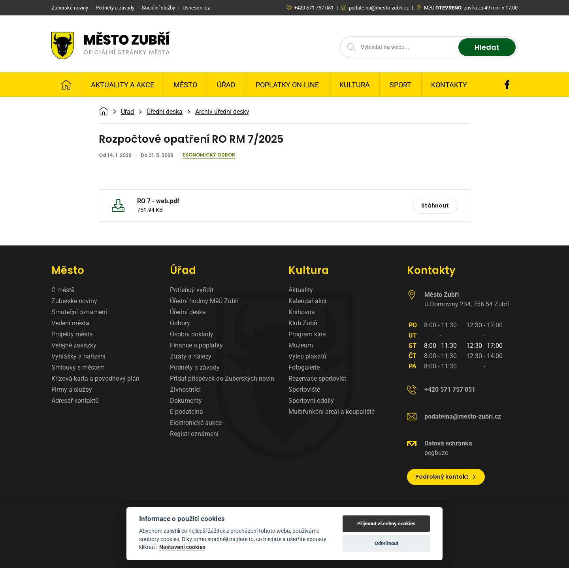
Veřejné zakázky (73, 345)
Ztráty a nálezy (190, 356)
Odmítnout (386, 543)
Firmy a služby (71, 389)
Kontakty (449, 85)
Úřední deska (165, 112)
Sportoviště (304, 389)
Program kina (307, 334)
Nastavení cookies (182, 547)
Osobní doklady (191, 334)
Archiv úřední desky (222, 112)
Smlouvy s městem (78, 367)
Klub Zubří (302, 323)
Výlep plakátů (307, 356)
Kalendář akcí (307, 301)
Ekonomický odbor (209, 155)
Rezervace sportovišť (317, 378)
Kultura (354, 85)
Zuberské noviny (74, 301)
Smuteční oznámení (79, 312)
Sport (400, 85)
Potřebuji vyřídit (191, 290)
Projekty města (72, 334)
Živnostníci (185, 389)
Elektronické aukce (196, 422)
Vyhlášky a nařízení (78, 356)
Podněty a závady (195, 367)
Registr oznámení (194, 434)
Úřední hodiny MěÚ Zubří (204, 301)
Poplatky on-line (287, 85)
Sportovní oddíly (311, 400)
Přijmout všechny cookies (386, 523)
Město (185, 85)
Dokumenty (186, 400)
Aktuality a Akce (122, 85)
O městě (62, 290)
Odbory (180, 323)
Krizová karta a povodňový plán (95, 378)
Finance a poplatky (196, 345)
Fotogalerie (304, 367)
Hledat (487, 47)
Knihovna (301, 312)
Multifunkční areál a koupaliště (331, 411)
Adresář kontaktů (75, 400)
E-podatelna (186, 411)
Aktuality (300, 290)
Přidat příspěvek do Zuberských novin (222, 378)
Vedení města (70, 323)
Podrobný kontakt (446, 477)
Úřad (226, 85)
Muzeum (300, 345)
